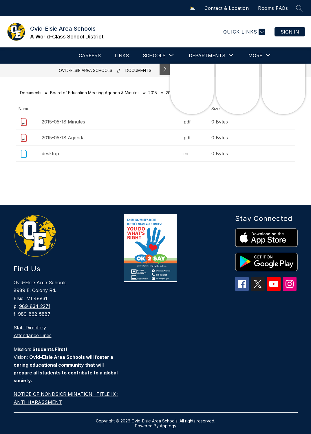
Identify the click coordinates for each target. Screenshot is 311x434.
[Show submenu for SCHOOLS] (154, 55)
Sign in (290, 32)
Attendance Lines (33, 335)
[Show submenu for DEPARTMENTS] (207, 55)
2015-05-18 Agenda (63, 138)
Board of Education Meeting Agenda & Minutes (95, 92)
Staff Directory (30, 327)
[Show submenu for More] (255, 55)
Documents (138, 70)
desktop (50, 153)
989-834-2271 (34, 306)
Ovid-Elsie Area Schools (85, 70)
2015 (152, 92)
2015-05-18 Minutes (63, 122)
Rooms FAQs (273, 8)
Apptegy (168, 425)
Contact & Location (226, 8)
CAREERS (90, 55)
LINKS (122, 55)
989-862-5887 (34, 314)
